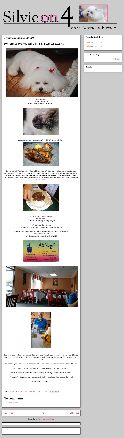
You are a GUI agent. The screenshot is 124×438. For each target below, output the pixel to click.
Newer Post (8, 413)
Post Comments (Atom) (46, 419)
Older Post (74, 413)
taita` (26, 171)
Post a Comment (12, 403)
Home (41, 413)
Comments (92, 46)
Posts (90, 42)
